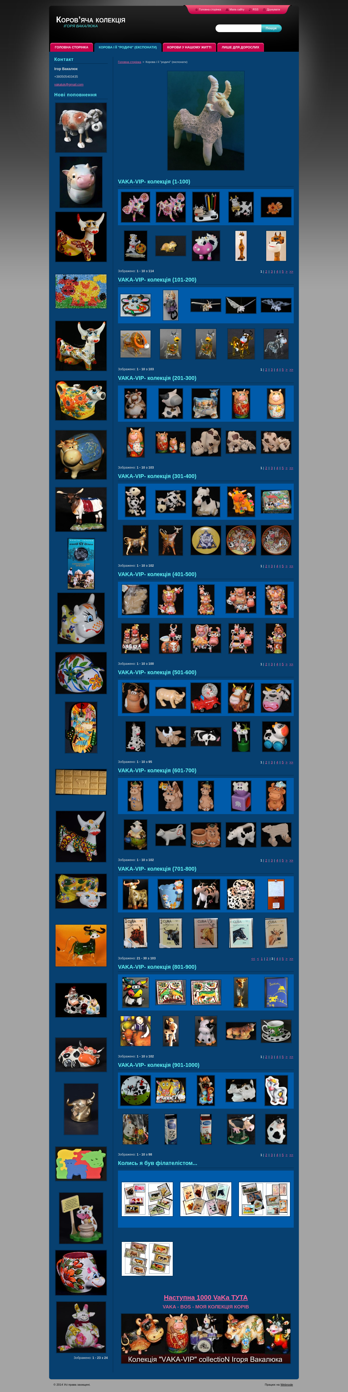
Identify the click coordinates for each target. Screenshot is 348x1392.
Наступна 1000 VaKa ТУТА (206, 1297)
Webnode (286, 1384)
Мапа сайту (237, 9)
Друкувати (273, 9)
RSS (256, 9)
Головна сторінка (129, 61)
